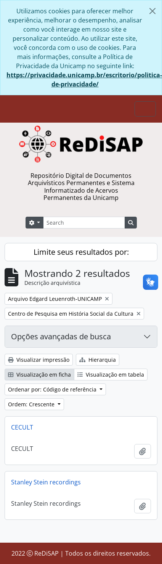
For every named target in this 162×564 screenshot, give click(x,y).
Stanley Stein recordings (46, 482)
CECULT (22, 427)
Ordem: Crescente (32, 404)
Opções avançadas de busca (61, 336)
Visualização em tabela (110, 374)
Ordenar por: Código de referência (53, 389)
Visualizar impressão (38, 359)
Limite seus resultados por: (81, 252)
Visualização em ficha (39, 374)
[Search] (84, 222)
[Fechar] (152, 11)
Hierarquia (97, 359)
